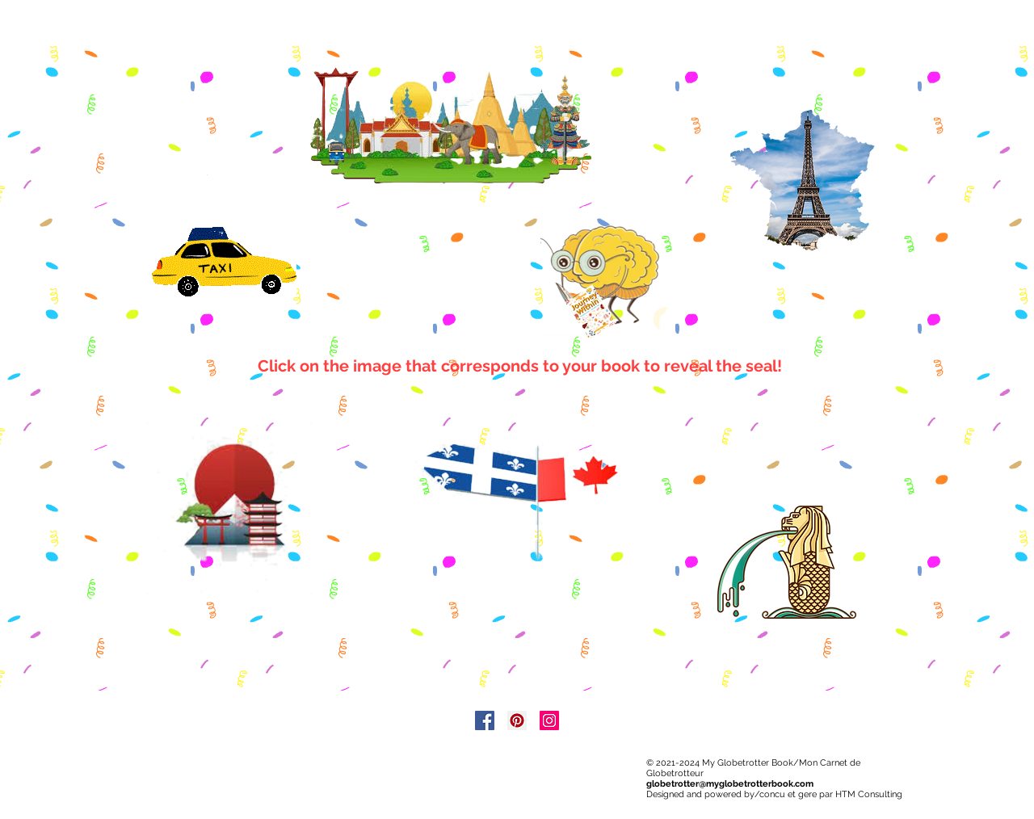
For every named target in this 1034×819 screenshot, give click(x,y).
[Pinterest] (517, 720)
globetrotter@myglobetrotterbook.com (729, 784)
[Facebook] (484, 720)
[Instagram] (549, 720)
